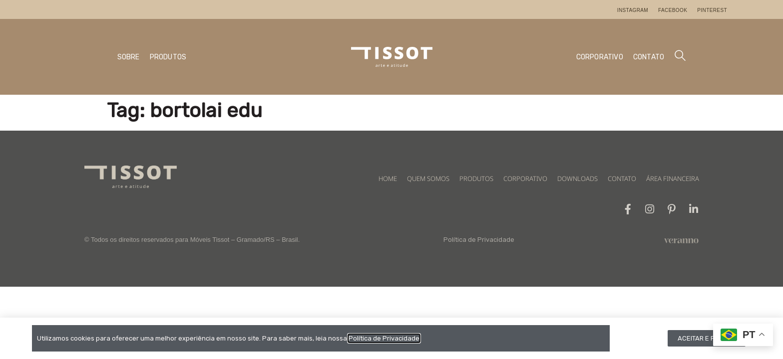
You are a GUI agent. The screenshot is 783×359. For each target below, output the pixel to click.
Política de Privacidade (478, 239)
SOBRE (128, 57)
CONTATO (648, 57)
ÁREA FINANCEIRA (672, 178)
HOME (388, 178)
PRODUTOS (168, 57)
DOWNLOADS (577, 178)
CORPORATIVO (599, 57)
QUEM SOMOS (428, 178)
